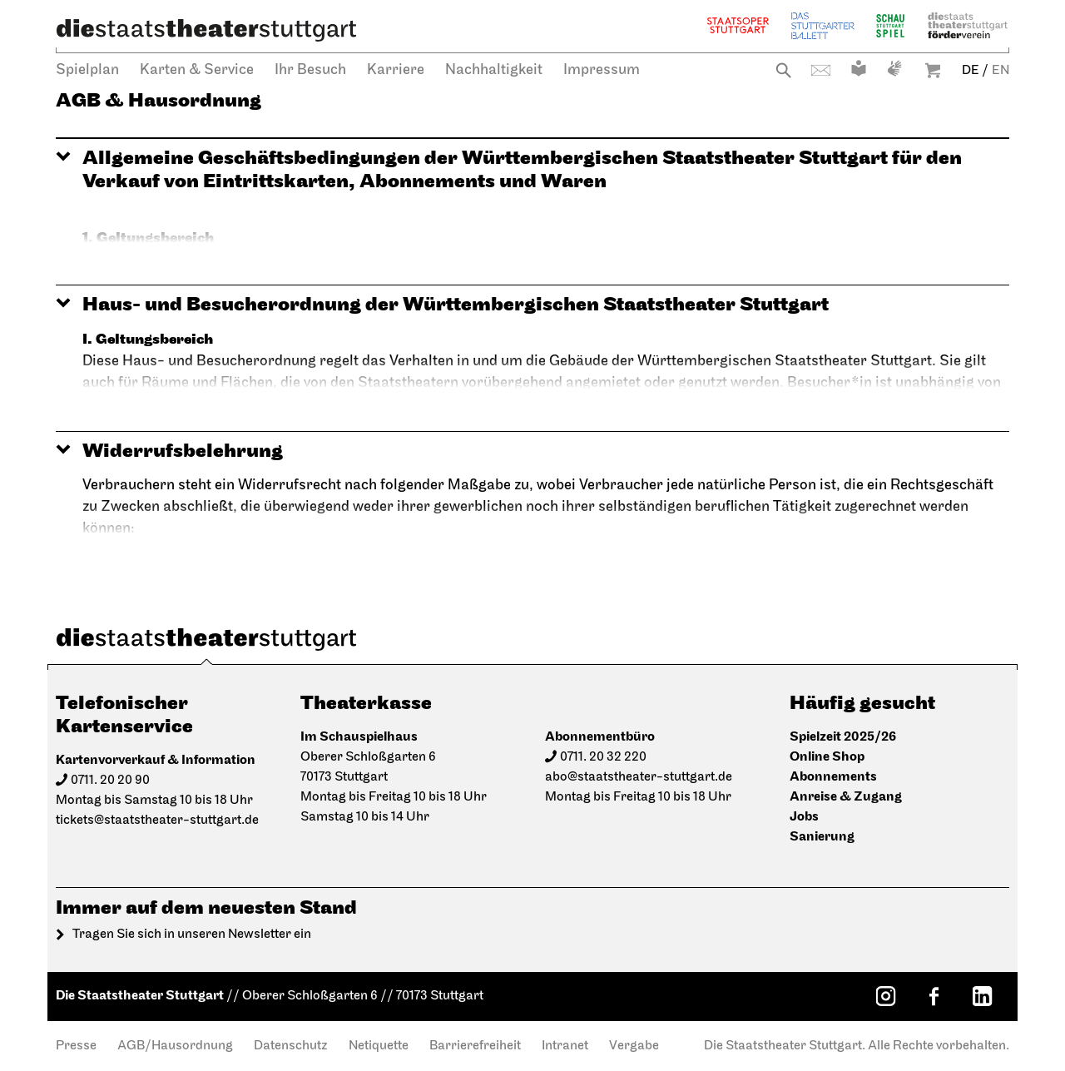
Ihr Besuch (310, 70)
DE (970, 70)
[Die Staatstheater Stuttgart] (206, 30)
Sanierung (822, 837)
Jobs (804, 817)
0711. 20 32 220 (603, 757)
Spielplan (87, 70)
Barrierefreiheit (475, 1046)
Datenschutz (291, 1046)
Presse (76, 1046)
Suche (783, 70)
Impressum (601, 70)
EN (1000, 70)
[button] (532, 170)
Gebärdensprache (894, 68)
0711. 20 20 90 (110, 780)
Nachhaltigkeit (493, 70)
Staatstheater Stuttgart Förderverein (967, 25)
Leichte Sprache (858, 68)
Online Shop (827, 757)
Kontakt (820, 70)
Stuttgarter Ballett (822, 25)
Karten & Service (197, 70)
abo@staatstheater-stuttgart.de (638, 777)
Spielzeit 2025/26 (843, 737)
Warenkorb (932, 70)
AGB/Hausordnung (175, 1046)
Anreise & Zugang (846, 797)
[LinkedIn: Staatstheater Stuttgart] (982, 996)
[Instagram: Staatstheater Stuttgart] (885, 996)
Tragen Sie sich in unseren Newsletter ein (191, 934)
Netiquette (379, 1046)
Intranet (565, 1046)
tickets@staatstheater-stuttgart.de (157, 820)
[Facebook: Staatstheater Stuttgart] (933, 996)
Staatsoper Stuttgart (738, 25)
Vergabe (634, 1046)
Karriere (395, 70)
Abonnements (833, 777)
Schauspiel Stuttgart (890, 25)
